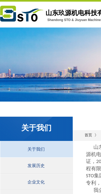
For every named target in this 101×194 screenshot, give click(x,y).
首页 (88, 135)
